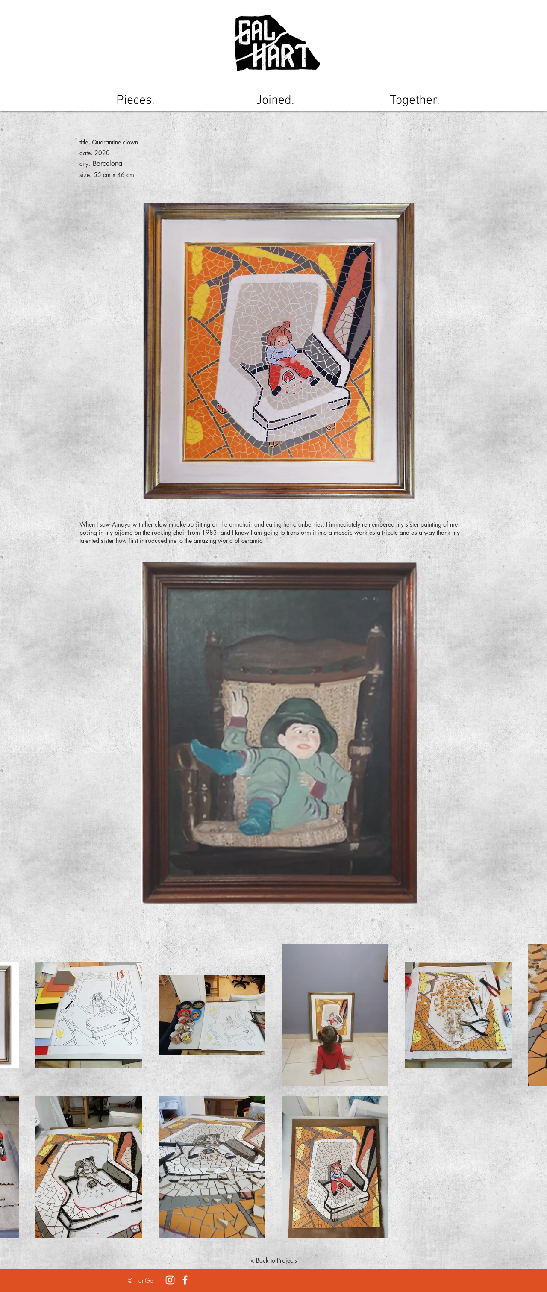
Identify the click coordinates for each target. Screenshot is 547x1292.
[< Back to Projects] (273, 1260)
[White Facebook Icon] (185, 1280)
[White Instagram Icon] (170, 1280)
